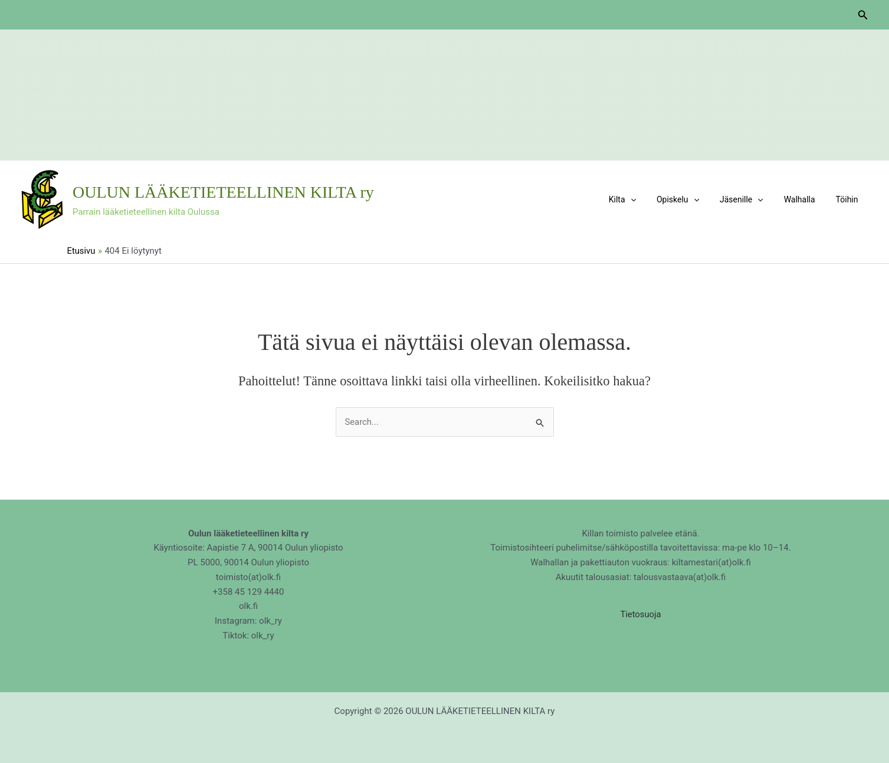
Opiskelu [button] (692, 199)
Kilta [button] (640, 199)
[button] (863, 15)
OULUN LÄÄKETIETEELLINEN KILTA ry (223, 192)
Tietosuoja (640, 614)
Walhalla (805, 199)
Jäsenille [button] (751, 199)
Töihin (849, 199)
